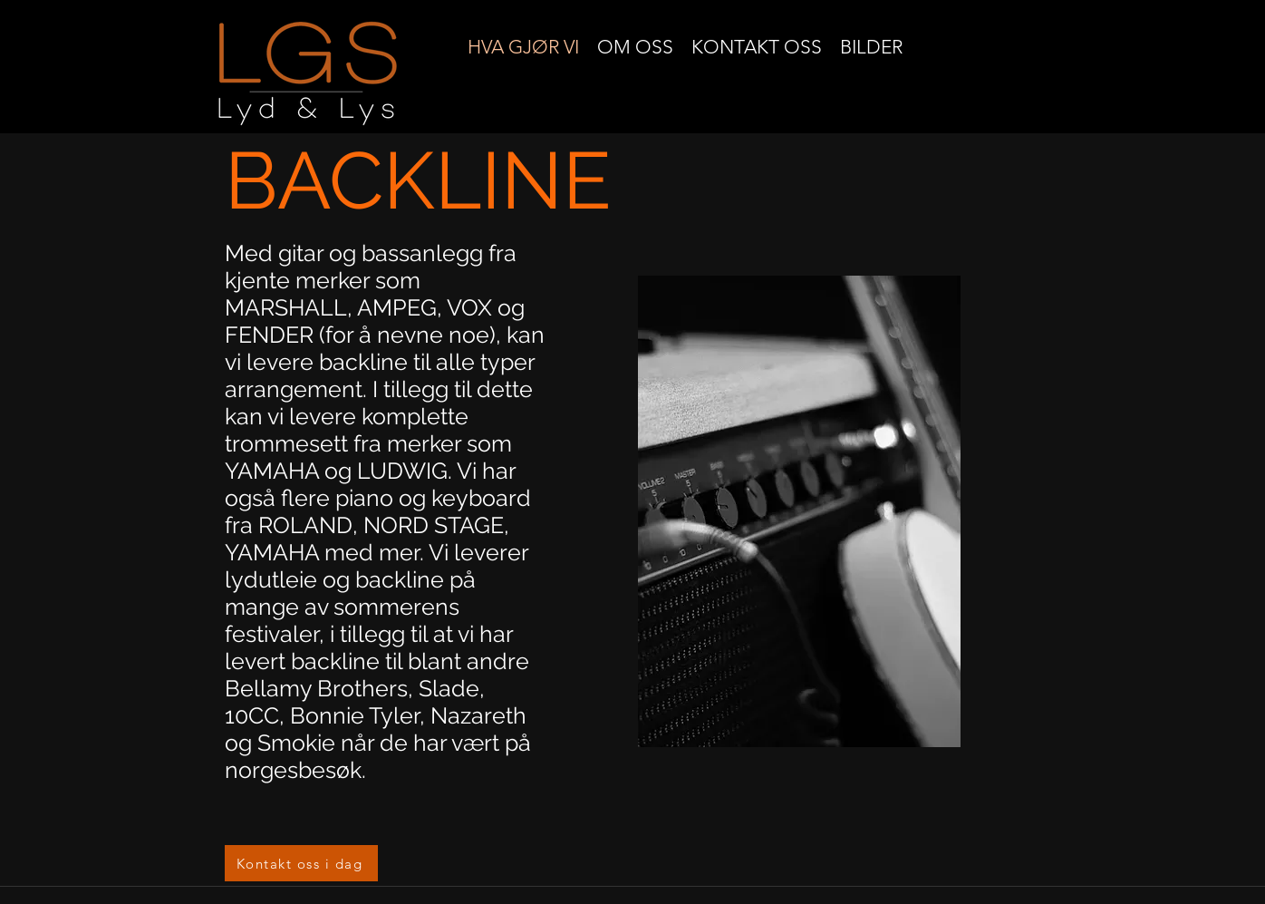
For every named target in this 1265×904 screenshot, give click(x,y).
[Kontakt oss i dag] (301, 863)
